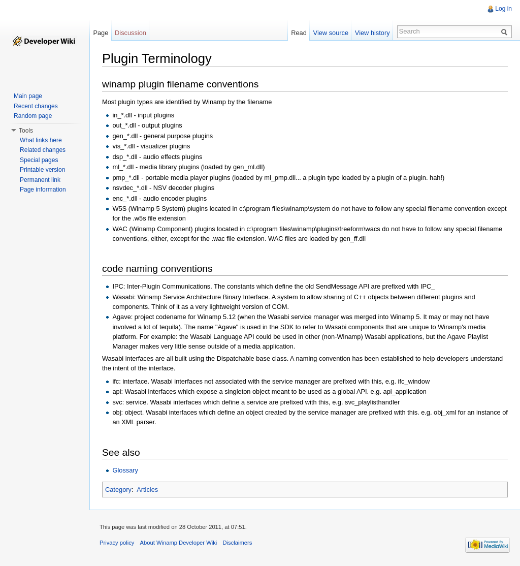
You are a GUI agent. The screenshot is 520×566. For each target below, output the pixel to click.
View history (372, 33)
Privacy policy (117, 543)
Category (118, 489)
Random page (33, 115)
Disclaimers (237, 543)
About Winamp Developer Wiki (178, 543)
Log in (503, 8)
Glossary (125, 470)
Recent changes (36, 106)
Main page (28, 96)
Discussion (130, 33)
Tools (26, 130)
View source (330, 33)
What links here (41, 140)
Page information (43, 189)
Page (100, 33)
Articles (147, 489)
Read (299, 33)
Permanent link (40, 179)
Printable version (42, 169)
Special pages (39, 160)
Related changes (43, 149)
